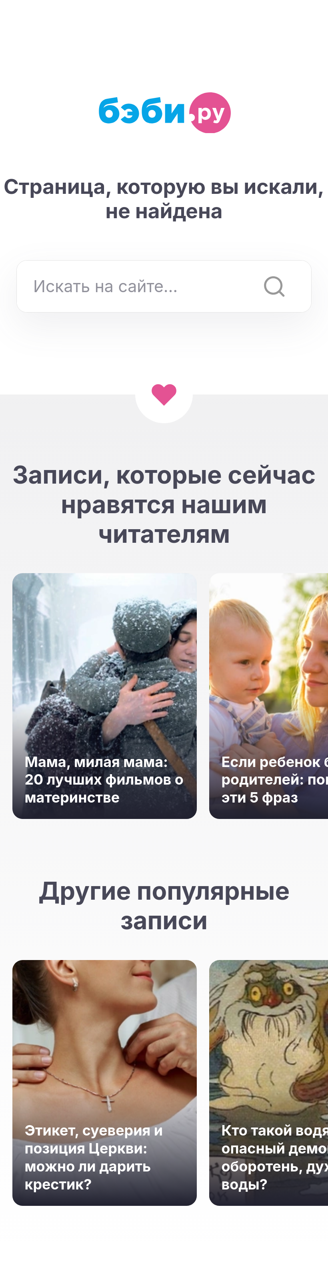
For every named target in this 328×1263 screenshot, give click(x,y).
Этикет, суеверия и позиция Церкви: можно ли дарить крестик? (94, 1157)
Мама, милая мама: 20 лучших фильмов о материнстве (104, 780)
